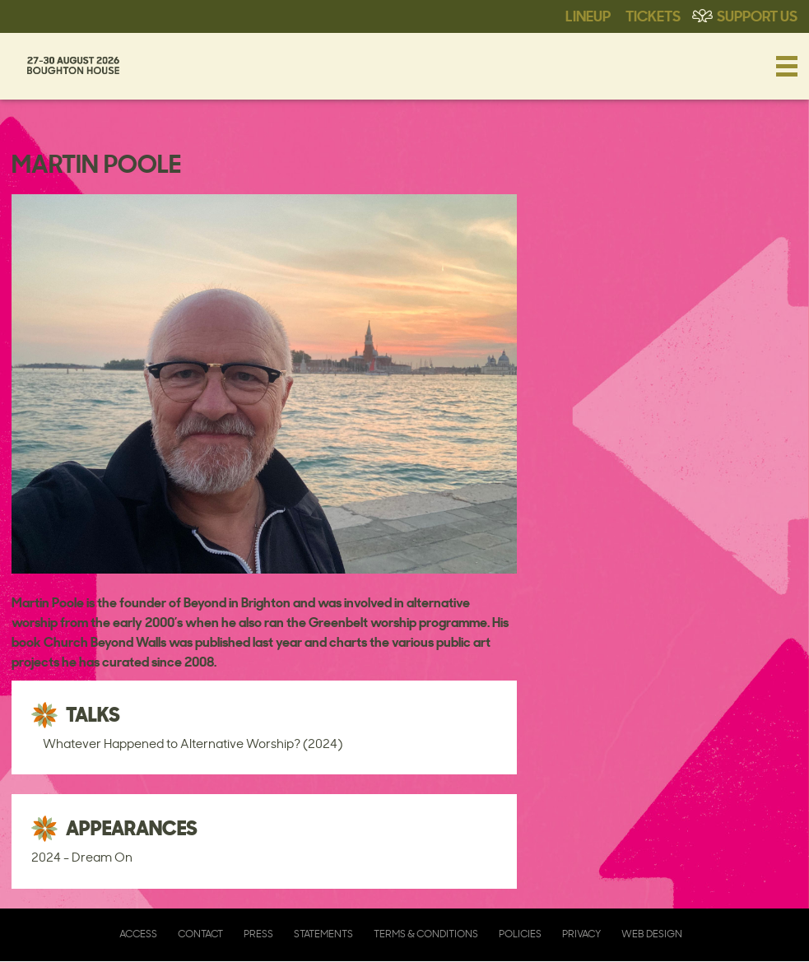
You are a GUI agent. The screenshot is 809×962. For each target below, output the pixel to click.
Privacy (581, 934)
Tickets (653, 15)
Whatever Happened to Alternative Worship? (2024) (192, 744)
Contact (200, 934)
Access (138, 934)
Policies (520, 934)
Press (258, 934)
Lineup (588, 15)
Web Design (651, 934)
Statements (323, 934)
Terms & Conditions (426, 934)
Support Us (757, 15)
